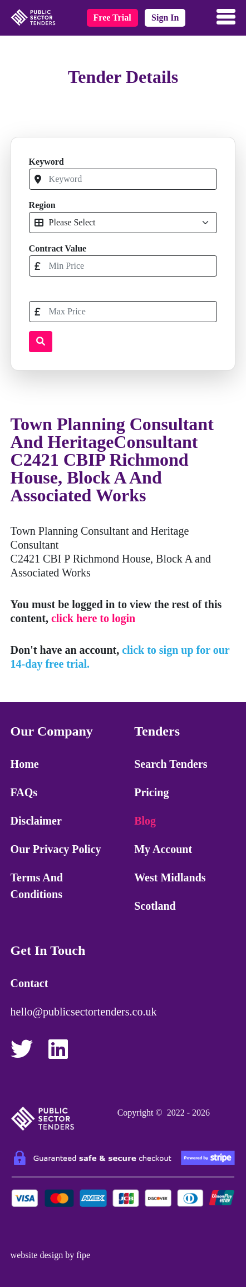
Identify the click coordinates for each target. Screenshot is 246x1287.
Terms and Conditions (37, 885)
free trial (112, 17)
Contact (29, 983)
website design (37, 1255)
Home (25, 764)
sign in (165, 17)
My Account (163, 849)
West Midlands (169, 877)
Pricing (151, 792)
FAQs (24, 792)
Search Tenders (170, 764)
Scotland (154, 906)
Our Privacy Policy (56, 849)
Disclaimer (36, 821)
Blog (145, 821)
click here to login (93, 618)
